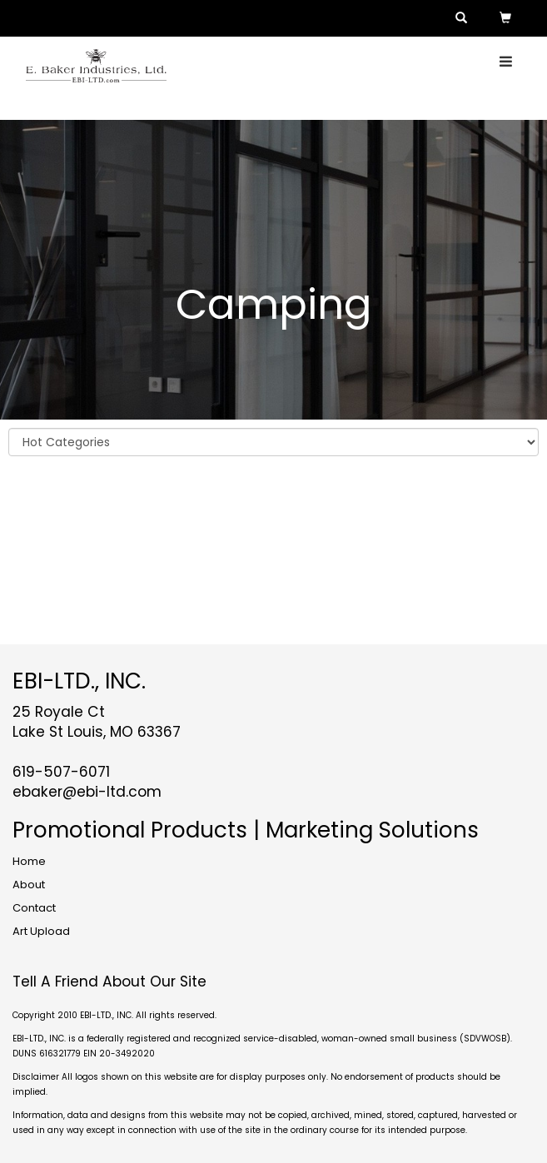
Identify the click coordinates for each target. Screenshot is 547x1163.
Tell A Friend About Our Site (109, 982)
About (28, 884)
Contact (34, 908)
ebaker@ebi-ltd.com (87, 792)
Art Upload (41, 931)
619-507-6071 (61, 772)
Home (29, 861)
